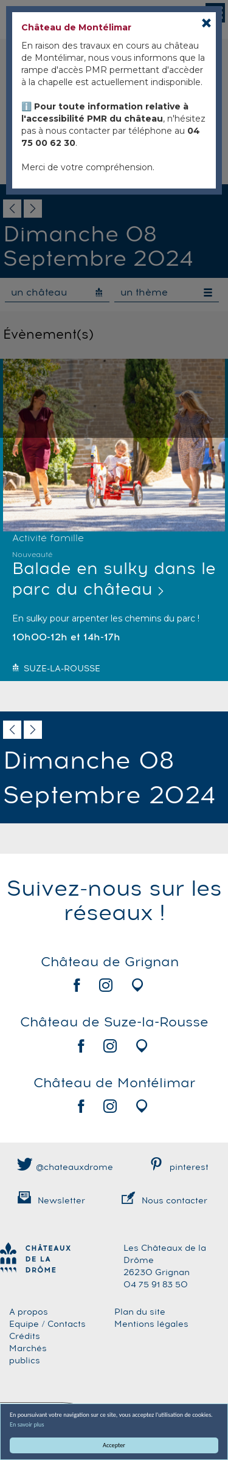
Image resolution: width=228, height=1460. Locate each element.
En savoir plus (27, 1424)
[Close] (206, 22)
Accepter (114, 1445)
